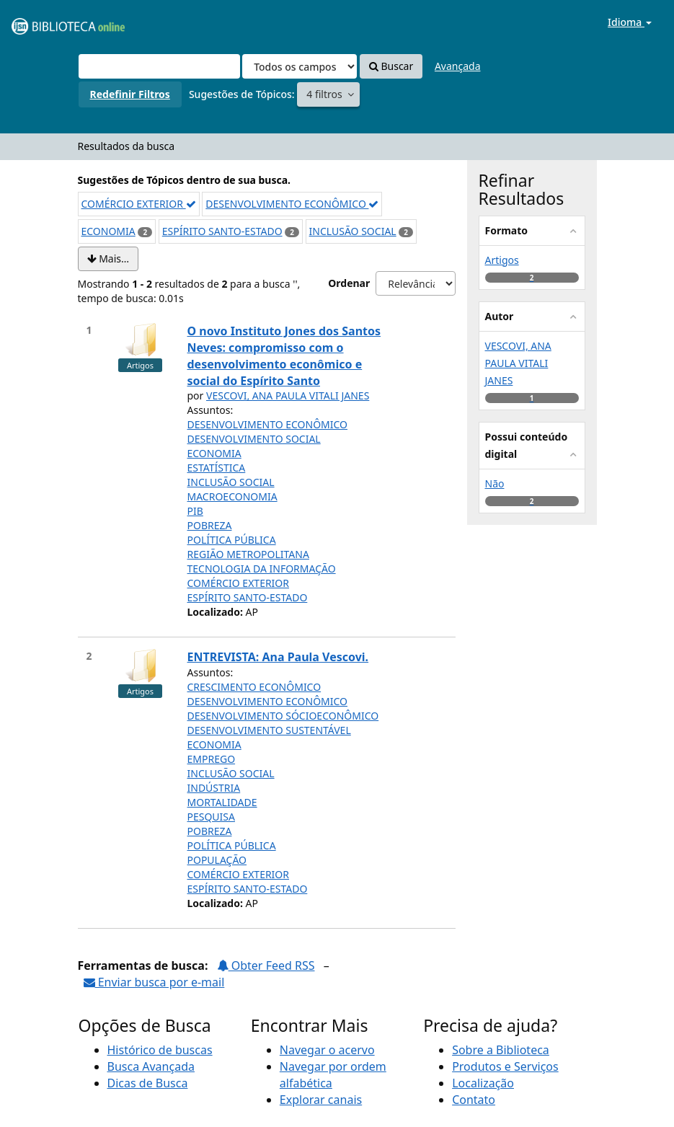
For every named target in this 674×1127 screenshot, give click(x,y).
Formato (506, 230)
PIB (195, 511)
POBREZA (209, 525)
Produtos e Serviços (505, 1066)
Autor (499, 316)
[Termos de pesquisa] (159, 66)
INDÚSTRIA (214, 788)
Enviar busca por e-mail (154, 982)
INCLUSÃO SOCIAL (352, 231)
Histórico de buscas (160, 1050)
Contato (473, 1100)
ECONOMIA (108, 231)
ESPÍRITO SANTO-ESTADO (222, 231)
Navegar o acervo (327, 1050)
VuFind (46, 22)
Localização (483, 1083)
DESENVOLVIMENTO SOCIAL (254, 439)
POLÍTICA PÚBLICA (231, 540)
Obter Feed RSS (266, 965)
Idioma (630, 22)
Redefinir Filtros (130, 94)
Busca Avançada (151, 1066)
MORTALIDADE (222, 802)
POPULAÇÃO (217, 860)
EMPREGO (211, 759)
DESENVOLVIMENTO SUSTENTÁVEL (269, 730)
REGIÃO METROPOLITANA (248, 554)
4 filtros (325, 94)
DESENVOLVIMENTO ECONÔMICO (291, 204)
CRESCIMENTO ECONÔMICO (254, 687)
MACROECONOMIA (232, 496)
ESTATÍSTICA (216, 467)
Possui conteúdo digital (526, 445)
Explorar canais (321, 1100)
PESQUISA (211, 816)
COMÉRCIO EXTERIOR (138, 204)
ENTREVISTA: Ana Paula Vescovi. (278, 657)
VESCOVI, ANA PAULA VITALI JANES (287, 395)
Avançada (458, 66)
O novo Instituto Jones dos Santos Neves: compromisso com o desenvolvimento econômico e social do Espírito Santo (284, 356)
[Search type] (299, 66)
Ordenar (349, 283)
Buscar (391, 66)
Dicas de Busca (147, 1083)
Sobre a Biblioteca (500, 1050)
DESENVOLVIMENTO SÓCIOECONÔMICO (283, 715)
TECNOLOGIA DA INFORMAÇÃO (261, 568)
